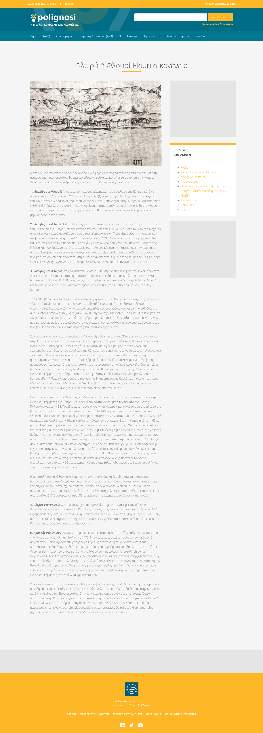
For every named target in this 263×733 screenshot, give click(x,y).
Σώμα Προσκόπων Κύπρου (198, 172)
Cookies (71, 713)
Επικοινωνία (153, 713)
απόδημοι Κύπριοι (193, 177)
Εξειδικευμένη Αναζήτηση (217, 24)
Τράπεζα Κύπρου (140, 705)
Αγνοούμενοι (189, 182)
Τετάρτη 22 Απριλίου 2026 (220, 3)
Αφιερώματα (152, 36)
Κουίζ (198, 36)
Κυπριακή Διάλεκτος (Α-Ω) (95, 36)
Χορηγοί (69, 3)
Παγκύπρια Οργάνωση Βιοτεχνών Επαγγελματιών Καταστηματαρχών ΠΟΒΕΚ (203, 191)
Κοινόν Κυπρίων (178, 36)
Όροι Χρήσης (88, 713)
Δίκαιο (185, 210)
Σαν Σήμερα (64, 36)
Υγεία (184, 167)
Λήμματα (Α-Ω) (40, 36)
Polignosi (120, 701)
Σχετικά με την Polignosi (41, 3)
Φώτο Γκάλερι (128, 36)
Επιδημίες (187, 205)
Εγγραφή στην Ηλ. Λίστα (127, 713)
